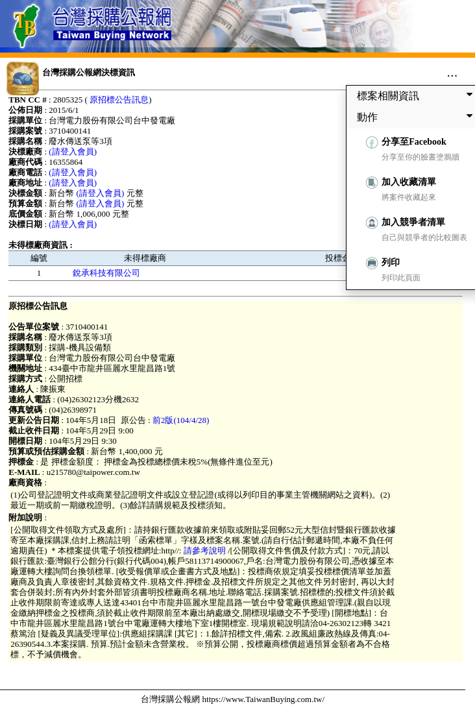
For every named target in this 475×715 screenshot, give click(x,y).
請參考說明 (204, 550)
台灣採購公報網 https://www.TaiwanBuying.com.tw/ (232, 699)
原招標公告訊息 (119, 99)
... (452, 72)
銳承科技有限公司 (106, 273)
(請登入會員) (73, 151)
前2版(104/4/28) (180, 420)
